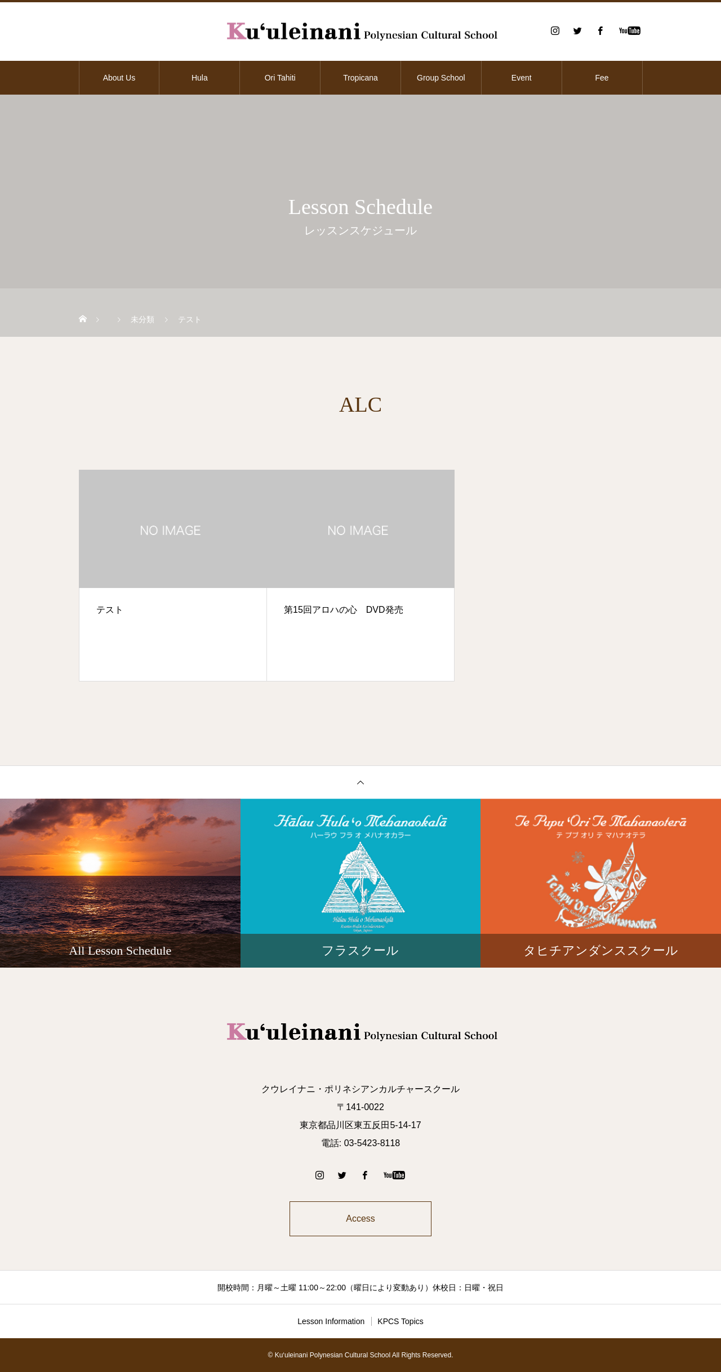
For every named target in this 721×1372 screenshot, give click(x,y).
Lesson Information (330, 1321)
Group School (441, 77)
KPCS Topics (400, 1321)
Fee (602, 77)
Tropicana (360, 77)
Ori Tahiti (280, 77)
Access (360, 1218)
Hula (200, 77)
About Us (119, 77)
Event (521, 77)
